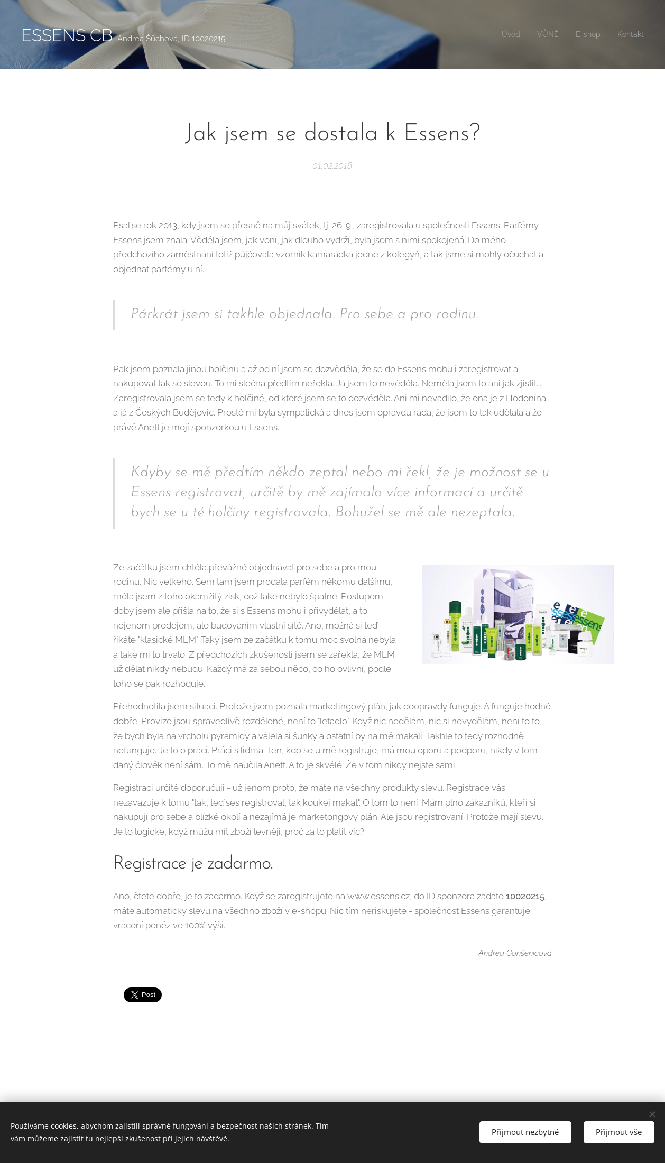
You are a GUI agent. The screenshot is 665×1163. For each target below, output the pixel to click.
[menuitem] (503, 34)
